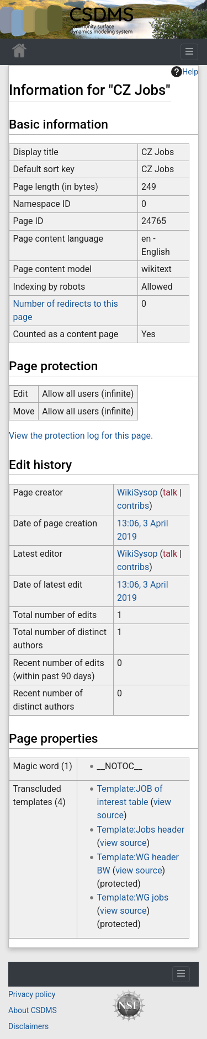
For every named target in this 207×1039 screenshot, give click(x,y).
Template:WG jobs (133, 897)
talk (170, 492)
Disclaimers (28, 1026)
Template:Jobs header (141, 829)
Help (184, 71)
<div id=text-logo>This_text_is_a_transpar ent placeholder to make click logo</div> (17, 19)
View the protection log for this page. (81, 435)
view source (123, 843)
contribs (133, 505)
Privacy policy (31, 994)
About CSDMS (32, 1010)
